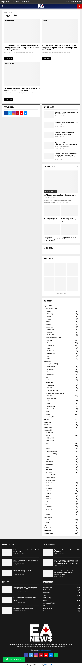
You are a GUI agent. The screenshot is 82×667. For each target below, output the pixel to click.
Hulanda (48, 493)
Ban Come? (47, 528)
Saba (48, 348)
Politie (47, 411)
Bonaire (49, 343)
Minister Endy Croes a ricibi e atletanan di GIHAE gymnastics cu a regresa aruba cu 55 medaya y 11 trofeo (21, 47)
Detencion (49, 509)
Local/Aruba (49, 308)
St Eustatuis (47, 422)
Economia (49, 446)
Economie (50, 369)
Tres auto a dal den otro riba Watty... (68, 238)
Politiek (48, 414)
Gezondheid (51, 366)
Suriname (48, 499)
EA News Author (9, 52)
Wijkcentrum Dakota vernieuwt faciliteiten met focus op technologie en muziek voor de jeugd (66, 144)
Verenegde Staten (52, 390)
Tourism (48, 324)
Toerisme (48, 380)
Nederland (50, 409)
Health (49, 311)
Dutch (45, 361)
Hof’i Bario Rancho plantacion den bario (60, 195)
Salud (47, 432)
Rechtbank (50, 374)
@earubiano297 (61, 293)
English (46, 306)
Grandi (48, 520)
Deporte (7, 63)
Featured (12, 20)
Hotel (47, 459)
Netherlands (51, 353)
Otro (47, 501)
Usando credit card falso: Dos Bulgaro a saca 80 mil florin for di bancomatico (25, 588)
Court (49, 316)
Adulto (47, 522)
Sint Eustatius (51, 351)
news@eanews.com (44, 650)
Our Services (16, 2)
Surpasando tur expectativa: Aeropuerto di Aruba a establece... (52, 239)
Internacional (48, 475)
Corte (47, 443)
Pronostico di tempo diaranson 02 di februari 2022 (68, 220)
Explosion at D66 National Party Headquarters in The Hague (64, 133)
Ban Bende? (47, 530)
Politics (48, 358)
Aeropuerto (49, 472)
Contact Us (25, 2)
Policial (48, 435)
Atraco (48, 512)
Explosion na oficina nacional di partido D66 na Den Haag (66, 113)
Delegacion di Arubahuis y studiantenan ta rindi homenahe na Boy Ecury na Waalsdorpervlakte (66, 572)
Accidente (49, 506)
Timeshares (49, 461)
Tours (47, 467)
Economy (50, 314)
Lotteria (48, 448)
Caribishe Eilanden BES (52, 393)
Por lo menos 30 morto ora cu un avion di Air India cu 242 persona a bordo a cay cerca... (25, 599)
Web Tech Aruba (49, 665)
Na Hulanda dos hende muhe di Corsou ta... (50, 219)
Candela (48, 514)
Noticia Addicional (51, 451)
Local (45, 430)
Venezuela (50, 329)
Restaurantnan (50, 464)
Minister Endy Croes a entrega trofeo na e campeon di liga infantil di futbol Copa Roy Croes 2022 (59, 47)
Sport (47, 377)
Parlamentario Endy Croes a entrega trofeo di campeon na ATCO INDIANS (22, 89)
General (48, 456)
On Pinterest (48, 258)
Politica (48, 438)
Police (47, 356)
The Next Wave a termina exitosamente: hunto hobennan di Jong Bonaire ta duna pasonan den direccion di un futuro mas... (66, 561)
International (49, 327)
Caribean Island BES (52, 337)
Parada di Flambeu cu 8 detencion (23, 608)
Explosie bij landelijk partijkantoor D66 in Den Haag (66, 123)
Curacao (49, 340)
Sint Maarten (51, 345)
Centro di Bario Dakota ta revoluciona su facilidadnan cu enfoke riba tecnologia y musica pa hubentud (66, 155)
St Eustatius (47, 425)
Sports (48, 321)
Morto (45, 517)
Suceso (46, 504)
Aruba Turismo (48, 454)
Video (45, 525)
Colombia (50, 332)
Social (6, 20)
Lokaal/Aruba (49, 364)
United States (51, 335)
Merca (47, 496)
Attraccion (49, 469)
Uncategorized (48, 533)
